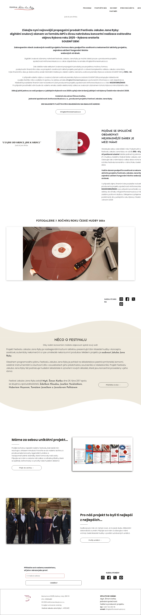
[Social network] (121, 299)
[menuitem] (87, 8)
